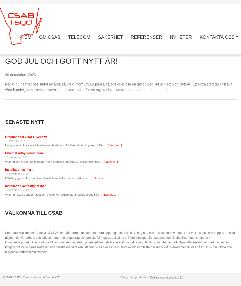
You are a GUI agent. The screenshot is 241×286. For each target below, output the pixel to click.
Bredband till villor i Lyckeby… (27, 137)
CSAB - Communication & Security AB (25, 26)
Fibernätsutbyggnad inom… (25, 153)
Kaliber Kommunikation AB (166, 277)
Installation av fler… (19, 169)
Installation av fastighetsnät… (27, 186)
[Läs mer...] (115, 145)
